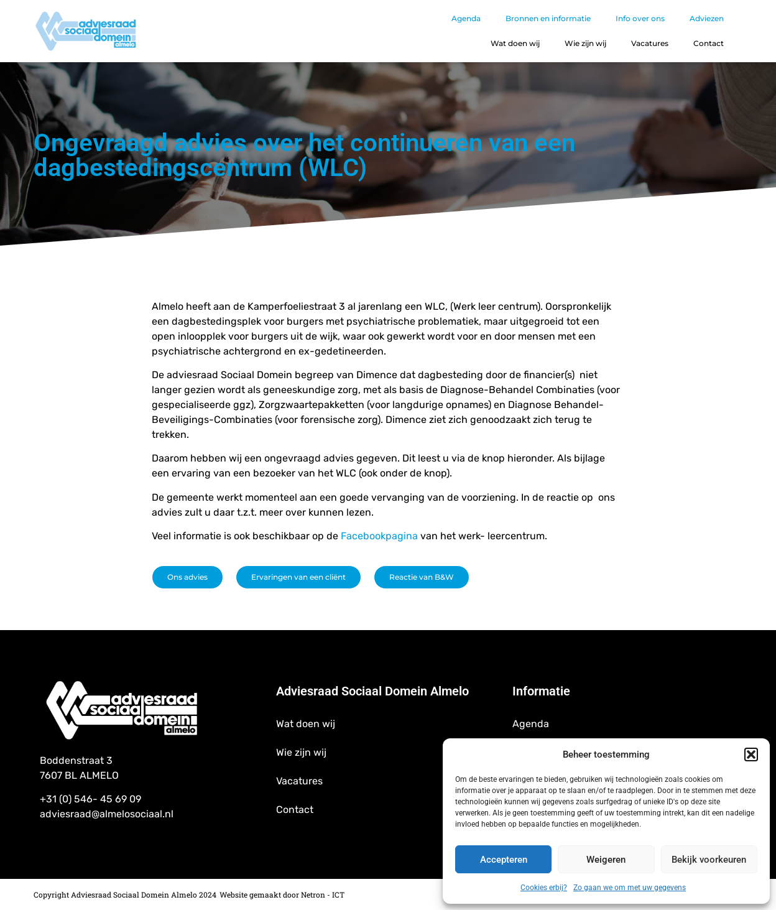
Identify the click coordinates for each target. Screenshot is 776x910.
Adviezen (707, 18)
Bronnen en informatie (548, 18)
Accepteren (503, 859)
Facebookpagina (380, 536)
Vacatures (649, 43)
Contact (708, 43)
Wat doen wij (515, 43)
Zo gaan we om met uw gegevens (629, 887)
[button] (751, 754)
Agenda (466, 18)
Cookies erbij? (543, 887)
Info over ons (640, 18)
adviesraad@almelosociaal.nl (106, 814)
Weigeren (606, 859)
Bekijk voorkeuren (709, 859)
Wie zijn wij (585, 43)
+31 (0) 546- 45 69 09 (90, 799)
